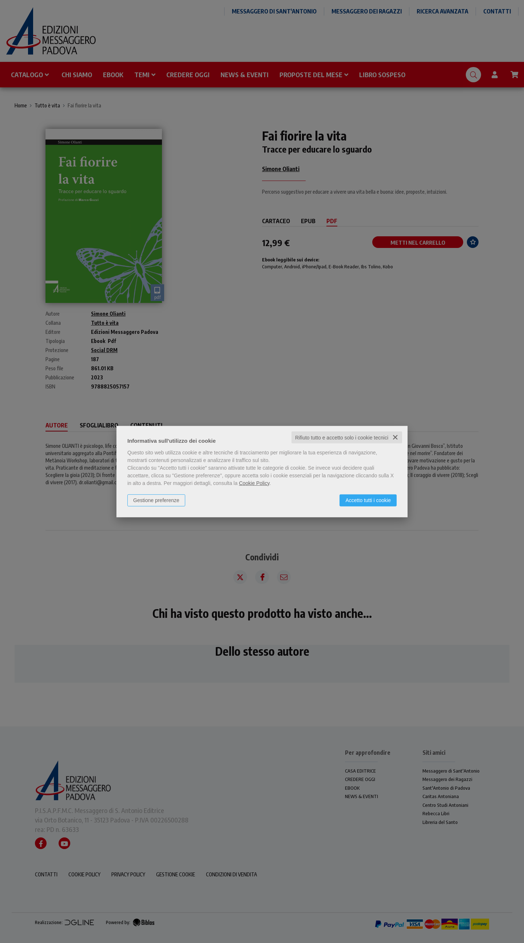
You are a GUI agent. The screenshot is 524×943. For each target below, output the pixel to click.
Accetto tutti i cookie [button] (368, 500)
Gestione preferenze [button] (156, 500)
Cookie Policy (254, 483)
